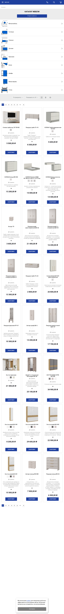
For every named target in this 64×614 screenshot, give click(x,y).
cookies (29, 600)
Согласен (32, 609)
